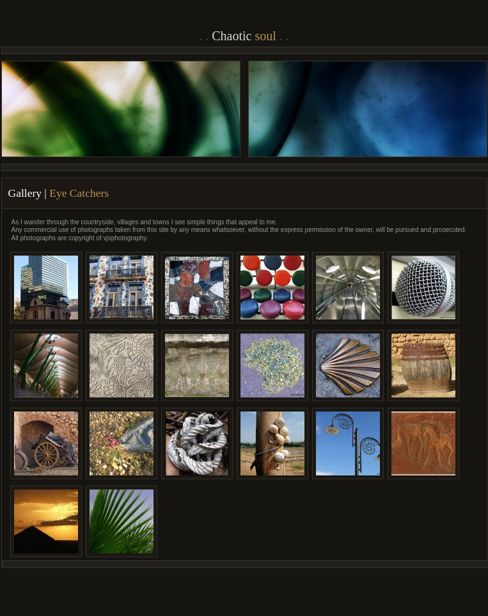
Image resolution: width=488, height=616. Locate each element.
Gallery (25, 193)
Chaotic (244, 36)
